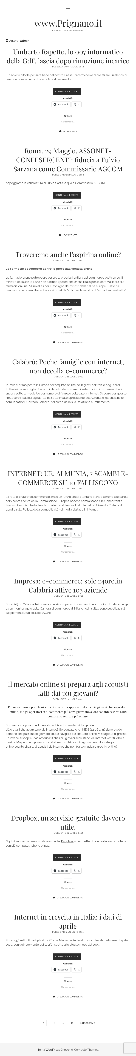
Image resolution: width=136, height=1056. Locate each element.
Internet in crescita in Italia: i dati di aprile (68, 921)
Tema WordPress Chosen (54, 1049)
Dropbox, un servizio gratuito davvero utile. (68, 822)
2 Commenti (70, 131)
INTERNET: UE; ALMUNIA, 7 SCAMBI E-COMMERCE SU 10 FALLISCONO (68, 478)
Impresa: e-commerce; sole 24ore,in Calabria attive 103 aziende (68, 585)
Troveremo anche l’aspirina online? (68, 254)
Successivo (87, 1022)
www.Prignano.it (68, 23)
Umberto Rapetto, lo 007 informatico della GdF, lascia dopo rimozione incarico (68, 56)
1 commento (69, 235)
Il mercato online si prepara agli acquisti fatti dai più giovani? (68, 688)
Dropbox (67, 841)
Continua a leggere (68, 92)
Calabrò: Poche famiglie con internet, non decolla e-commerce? (68, 366)
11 (72, 1022)
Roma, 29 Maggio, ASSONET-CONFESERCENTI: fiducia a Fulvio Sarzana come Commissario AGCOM (68, 159)
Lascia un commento (69, 342)
